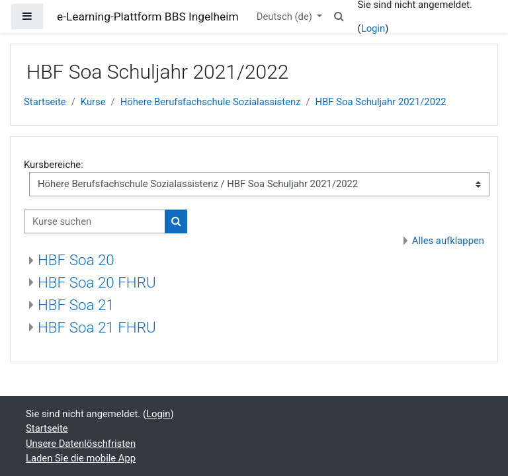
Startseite (45, 102)
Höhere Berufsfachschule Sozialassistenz (210, 102)
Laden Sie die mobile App (81, 458)
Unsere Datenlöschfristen (81, 444)
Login (373, 28)
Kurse (93, 102)
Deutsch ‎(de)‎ (286, 16)
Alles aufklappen (448, 241)
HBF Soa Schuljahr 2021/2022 (381, 102)
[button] (338, 16)
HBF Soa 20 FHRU (97, 282)
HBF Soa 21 (76, 304)
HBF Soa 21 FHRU (97, 327)
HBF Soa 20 (76, 259)
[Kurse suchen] (94, 221)
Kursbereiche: (53, 165)
